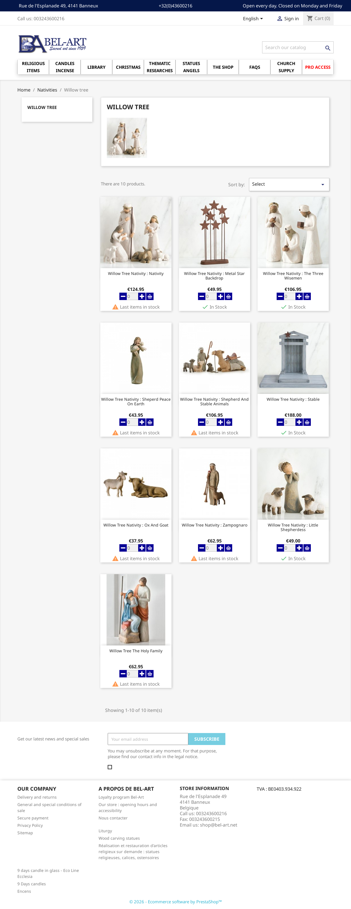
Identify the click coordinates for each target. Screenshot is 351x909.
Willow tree (42, 107)
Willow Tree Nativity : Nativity (136, 273)
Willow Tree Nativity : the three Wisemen (293, 275)
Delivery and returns (37, 797)
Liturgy (105, 830)
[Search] (298, 47)
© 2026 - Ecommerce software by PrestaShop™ (175, 901)
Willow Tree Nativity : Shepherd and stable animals (214, 401)
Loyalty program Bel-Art (121, 797)
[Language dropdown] (254, 19)
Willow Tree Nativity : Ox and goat (135, 525)
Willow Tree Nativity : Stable (293, 399)
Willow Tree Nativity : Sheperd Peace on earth (136, 401)
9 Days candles (31, 883)
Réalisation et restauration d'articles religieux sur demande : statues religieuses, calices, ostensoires (133, 851)
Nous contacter (113, 818)
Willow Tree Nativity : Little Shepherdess (293, 527)
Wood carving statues (119, 838)
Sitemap (25, 832)
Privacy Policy (30, 825)
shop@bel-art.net (218, 825)
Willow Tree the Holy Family (135, 651)
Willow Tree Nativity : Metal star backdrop (214, 275)
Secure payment (32, 818)
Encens (24, 891)
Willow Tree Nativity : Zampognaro (214, 525)
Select (289, 184)
